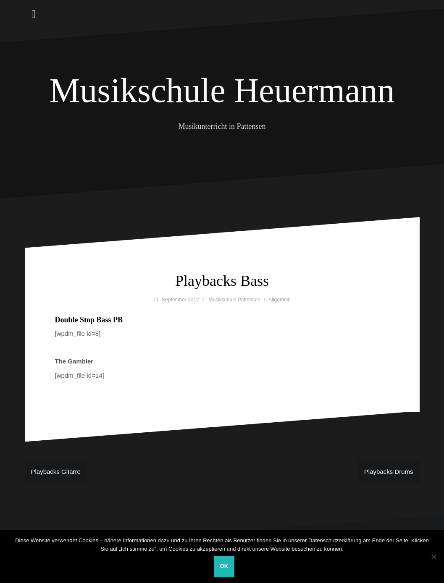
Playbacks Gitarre (56, 471)
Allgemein (279, 300)
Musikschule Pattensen (234, 300)
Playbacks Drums (388, 471)
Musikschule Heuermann (221, 90)
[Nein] (433, 556)
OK (224, 566)
